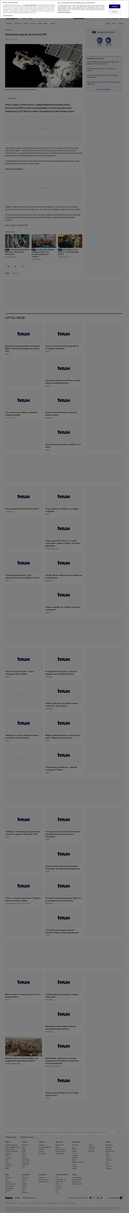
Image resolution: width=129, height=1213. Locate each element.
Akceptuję (115, 6)
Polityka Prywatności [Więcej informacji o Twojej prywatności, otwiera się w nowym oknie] (8, 15)
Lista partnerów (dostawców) (64, 12)
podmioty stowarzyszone (30, 5)
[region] (64, 9)
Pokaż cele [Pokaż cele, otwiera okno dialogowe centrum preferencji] (115, 11)
